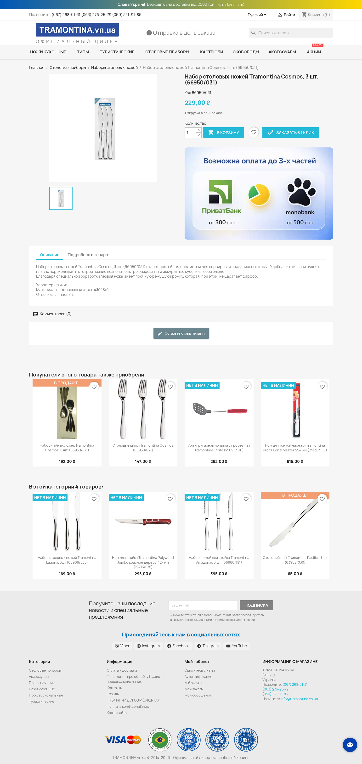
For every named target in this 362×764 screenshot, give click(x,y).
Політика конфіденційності (129, 706)
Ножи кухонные (42, 689)
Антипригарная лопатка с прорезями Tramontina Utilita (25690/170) (219, 447)
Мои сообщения (198, 695)
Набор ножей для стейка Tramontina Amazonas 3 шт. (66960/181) (219, 560)
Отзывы (113, 694)
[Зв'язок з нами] (350, 745)
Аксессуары (39, 676)
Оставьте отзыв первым (181, 333)
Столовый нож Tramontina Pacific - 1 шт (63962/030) (295, 560)
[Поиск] (291, 33)
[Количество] (190, 132)
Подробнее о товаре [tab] (88, 254)
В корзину (223, 132)
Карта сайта (117, 712)
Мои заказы (194, 689)
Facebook (178, 645)
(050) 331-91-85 (126, 14)
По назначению (42, 682)
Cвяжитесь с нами (200, 670)
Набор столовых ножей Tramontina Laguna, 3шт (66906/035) (67, 560)
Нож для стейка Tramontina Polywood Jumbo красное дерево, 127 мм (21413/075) (143, 562)
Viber (122, 645)
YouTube (236, 645)
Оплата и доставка (122, 670)
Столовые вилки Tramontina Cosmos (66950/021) (143, 447)
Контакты (115, 687)
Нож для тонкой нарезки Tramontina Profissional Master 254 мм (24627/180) (295, 447)
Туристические (41, 701)
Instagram (148, 645)
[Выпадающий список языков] (258, 15)
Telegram (208, 645)
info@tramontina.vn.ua (299, 699)
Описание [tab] (49, 254)
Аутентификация (198, 676)
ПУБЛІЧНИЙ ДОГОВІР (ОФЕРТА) (133, 700)
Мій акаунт (193, 682)
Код (188, 92)
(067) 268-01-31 (65, 14)
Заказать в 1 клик (290, 132)
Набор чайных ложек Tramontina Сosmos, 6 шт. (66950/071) (67, 447)
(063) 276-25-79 (96, 14)
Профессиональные (46, 695)
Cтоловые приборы (45, 670)
